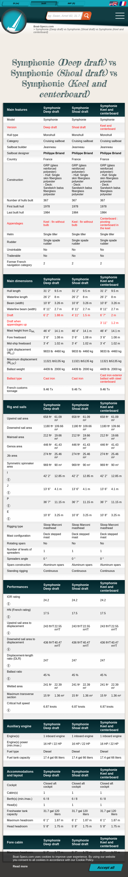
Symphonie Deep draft (51, 109)
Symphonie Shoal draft (80, 109)
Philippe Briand (53, 153)
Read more (20, 866)
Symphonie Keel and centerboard (109, 109)
